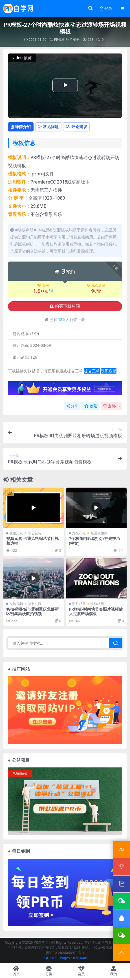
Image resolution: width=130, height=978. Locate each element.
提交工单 (92, 371)
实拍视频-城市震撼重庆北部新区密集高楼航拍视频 (32, 611)
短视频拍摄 (99, 533)
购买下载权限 (65, 306)
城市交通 (34, 603)
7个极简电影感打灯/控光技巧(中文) (94, 541)
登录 (106, 8)
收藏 (90, 406)
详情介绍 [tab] (21, 126)
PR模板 (59, 39)
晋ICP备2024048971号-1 (65, 952)
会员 (43, 285)
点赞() (111, 406)
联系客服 (108, 371)
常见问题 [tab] (48, 126)
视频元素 (16, 533)
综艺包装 (34, 533)
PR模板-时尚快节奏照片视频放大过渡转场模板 (96, 611)
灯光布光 (79, 533)
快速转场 (97, 603)
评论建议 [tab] (76, 126)
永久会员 (96, 285)
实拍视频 (16, 603)
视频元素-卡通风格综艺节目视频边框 (32, 541)
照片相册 (73, 39)
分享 (72, 406)
